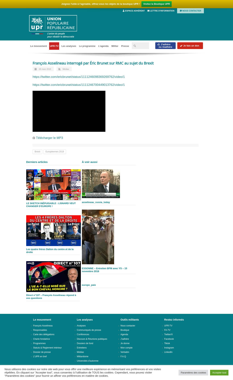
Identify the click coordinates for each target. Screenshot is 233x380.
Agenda (124, 334)
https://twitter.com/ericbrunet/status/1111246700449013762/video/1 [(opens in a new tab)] (79, 85)
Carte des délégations (43, 334)
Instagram (169, 347)
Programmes (39, 343)
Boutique (125, 330)
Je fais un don (189, 45)
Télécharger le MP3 (48, 138)
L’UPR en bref (40, 356)
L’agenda (103, 46)
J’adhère (125, 339)
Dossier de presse (42, 352)
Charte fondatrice (41, 339)
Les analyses (68, 46)
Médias (66, 69)
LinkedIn (168, 352)
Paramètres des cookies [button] (193, 372)
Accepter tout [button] (219, 372)
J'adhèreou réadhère (164, 45)
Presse (125, 46)
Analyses (81, 325)
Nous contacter (190, 11)
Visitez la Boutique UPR (156, 4)
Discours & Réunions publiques (92, 339)
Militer (114, 46)
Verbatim (125, 352)
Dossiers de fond (85, 343)
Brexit (37, 151)
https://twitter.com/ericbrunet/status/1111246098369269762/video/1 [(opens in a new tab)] (79, 77)
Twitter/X (168, 334)
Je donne (125, 343)
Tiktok (167, 343)
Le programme (87, 46)
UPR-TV (54, 46)
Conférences (83, 334)
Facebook (169, 339)
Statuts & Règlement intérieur (47, 347)
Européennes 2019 (55, 151)
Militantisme (82, 356)
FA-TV (167, 330)
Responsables (40, 330)
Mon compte (127, 347)
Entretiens (82, 347)
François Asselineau (43, 325)
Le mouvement (38, 46)
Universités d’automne (87, 361)
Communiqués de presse (89, 330)
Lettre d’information (160, 11)
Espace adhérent (134, 11)
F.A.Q (123, 356)
